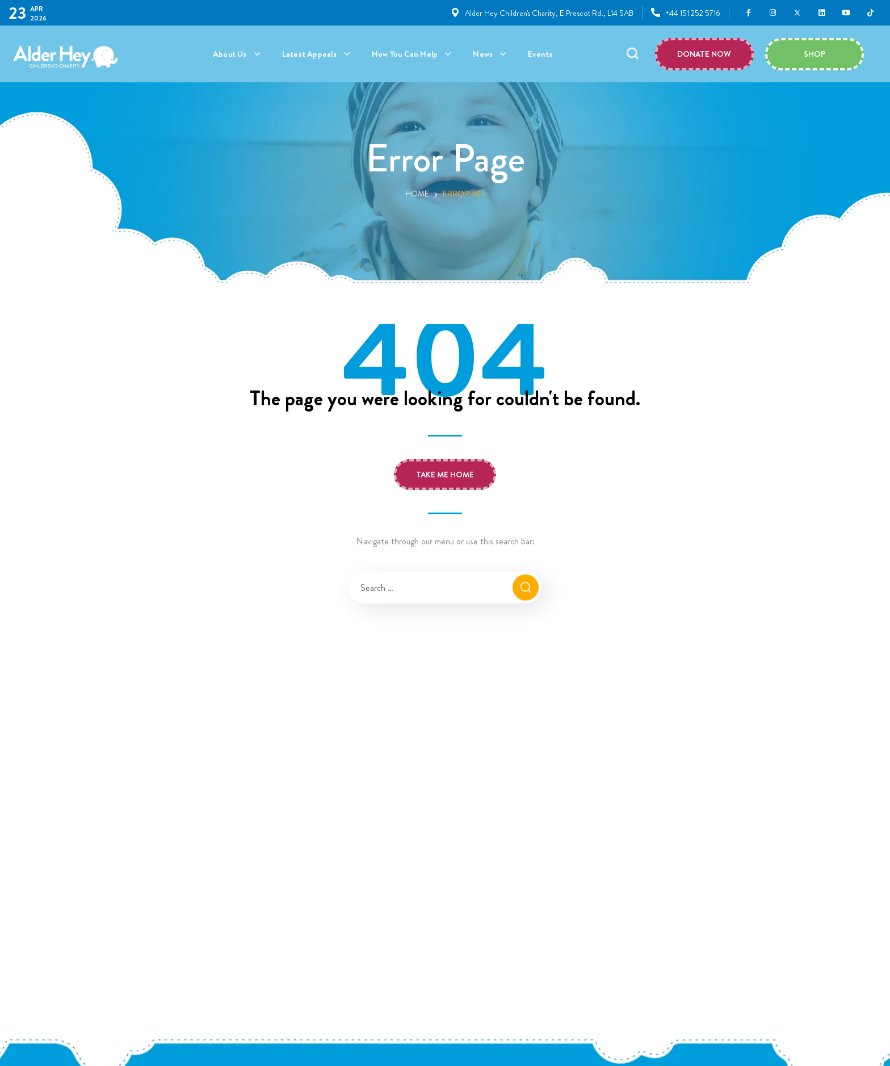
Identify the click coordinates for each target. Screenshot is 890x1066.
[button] (632, 54)
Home (417, 193)
